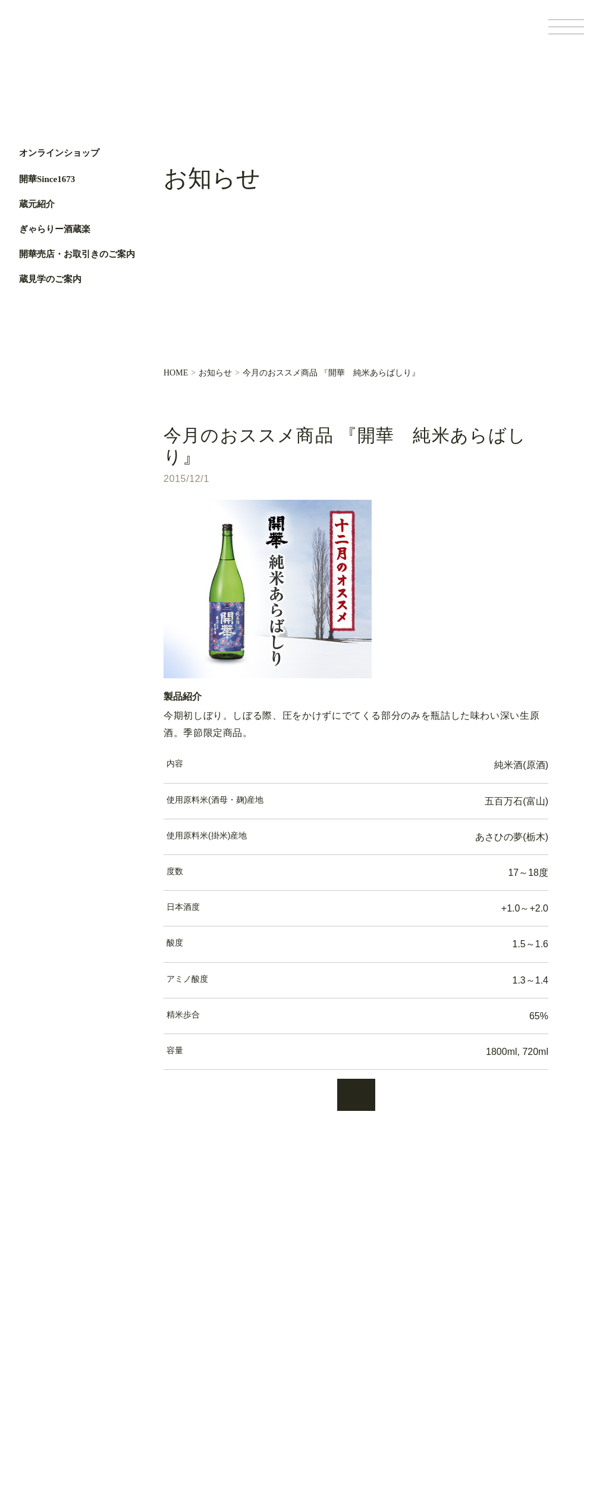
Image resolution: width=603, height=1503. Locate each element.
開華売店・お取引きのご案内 (77, 254)
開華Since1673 (47, 179)
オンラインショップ (59, 153)
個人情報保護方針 (396, 1343)
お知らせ (215, 373)
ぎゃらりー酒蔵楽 (54, 229)
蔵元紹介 (37, 204)
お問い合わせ (194, 1430)
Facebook (34, 389)
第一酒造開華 (69, 35)
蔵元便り (186, 1389)
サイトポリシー (392, 1362)
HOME (176, 373)
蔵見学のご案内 (50, 279)
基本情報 (382, 1324)
